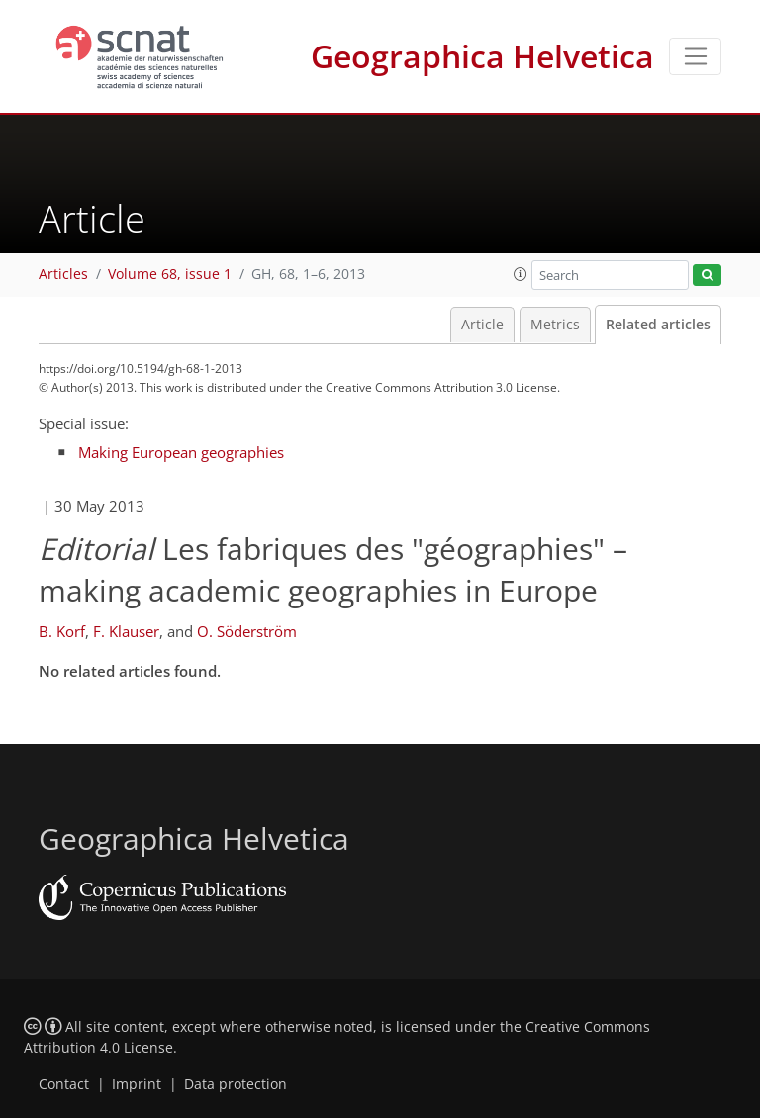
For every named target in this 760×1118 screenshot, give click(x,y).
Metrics (555, 324)
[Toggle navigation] (695, 56)
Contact (64, 1084)
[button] (520, 274)
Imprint (136, 1084)
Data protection (235, 1084)
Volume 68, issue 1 (170, 274)
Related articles (658, 324)
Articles (63, 274)
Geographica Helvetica (482, 56)
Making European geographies (181, 452)
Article (482, 324)
